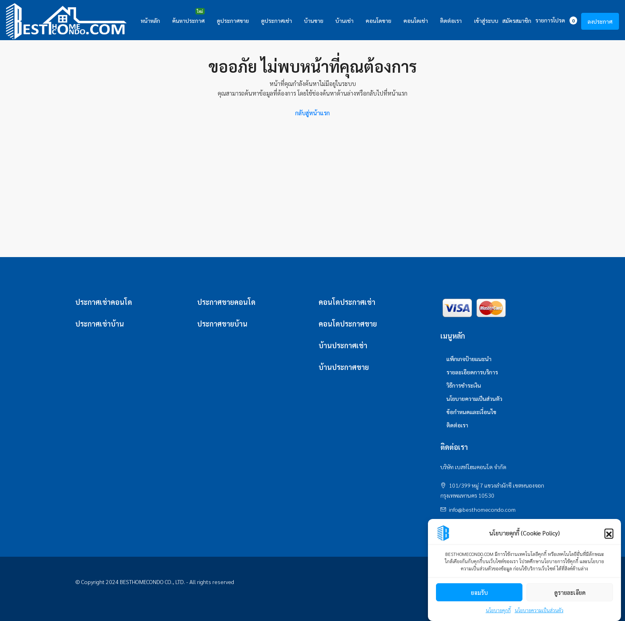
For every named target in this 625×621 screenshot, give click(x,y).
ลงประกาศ (600, 21)
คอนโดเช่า (415, 20)
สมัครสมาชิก (516, 20)
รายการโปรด (556, 20)
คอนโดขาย (378, 20)
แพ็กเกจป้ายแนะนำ (468, 358)
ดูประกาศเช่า (276, 20)
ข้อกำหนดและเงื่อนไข (471, 411)
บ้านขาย (313, 20)
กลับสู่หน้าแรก (312, 112)
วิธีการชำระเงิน (463, 385)
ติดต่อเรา (451, 20)
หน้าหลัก (150, 20)
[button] (609, 533)
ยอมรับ (479, 592)
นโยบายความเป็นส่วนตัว (539, 610)
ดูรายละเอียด (570, 592)
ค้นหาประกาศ (188, 20)
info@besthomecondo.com (482, 509)
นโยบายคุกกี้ (498, 610)
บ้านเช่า (344, 20)
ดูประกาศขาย (233, 20)
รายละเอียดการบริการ (472, 372)
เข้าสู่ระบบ (486, 20)
